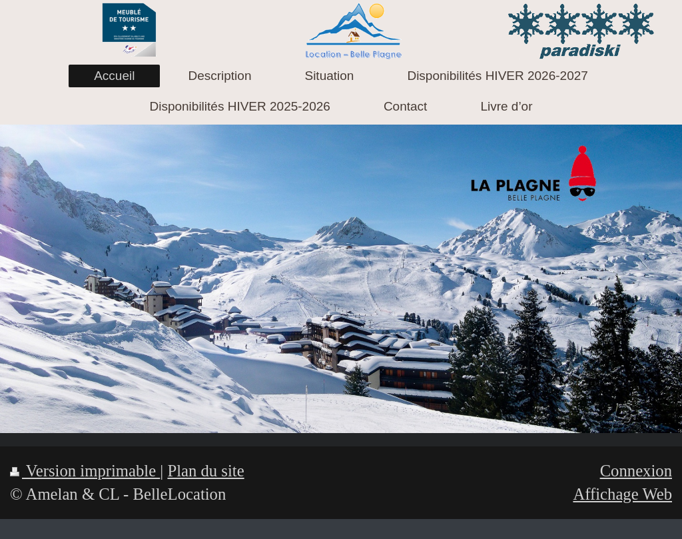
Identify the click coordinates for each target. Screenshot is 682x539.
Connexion (636, 471)
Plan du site (205, 471)
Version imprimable (85, 471)
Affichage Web (622, 494)
